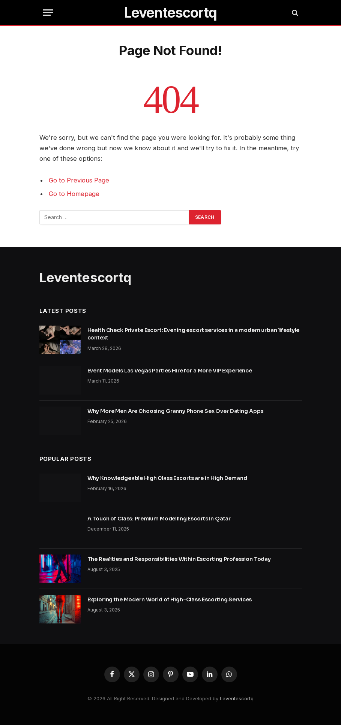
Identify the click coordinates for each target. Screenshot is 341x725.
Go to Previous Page (79, 180)
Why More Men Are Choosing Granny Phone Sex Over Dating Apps (175, 411)
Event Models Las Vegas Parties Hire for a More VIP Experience (169, 370)
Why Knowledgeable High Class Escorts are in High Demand (167, 478)
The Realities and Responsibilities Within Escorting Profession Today (179, 559)
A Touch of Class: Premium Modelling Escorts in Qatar (159, 518)
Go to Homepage (74, 193)
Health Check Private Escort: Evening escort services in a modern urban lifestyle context (193, 334)
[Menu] (48, 12)
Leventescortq (237, 698)
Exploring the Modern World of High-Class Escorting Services (169, 599)
